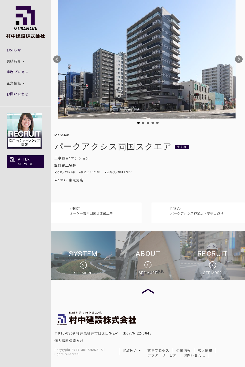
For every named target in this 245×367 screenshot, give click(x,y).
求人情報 (205, 350)
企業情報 (183, 350)
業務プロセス (17, 72)
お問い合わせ (17, 94)
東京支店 (76, 180)
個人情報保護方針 (69, 341)
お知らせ (14, 50)
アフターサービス (162, 355)
